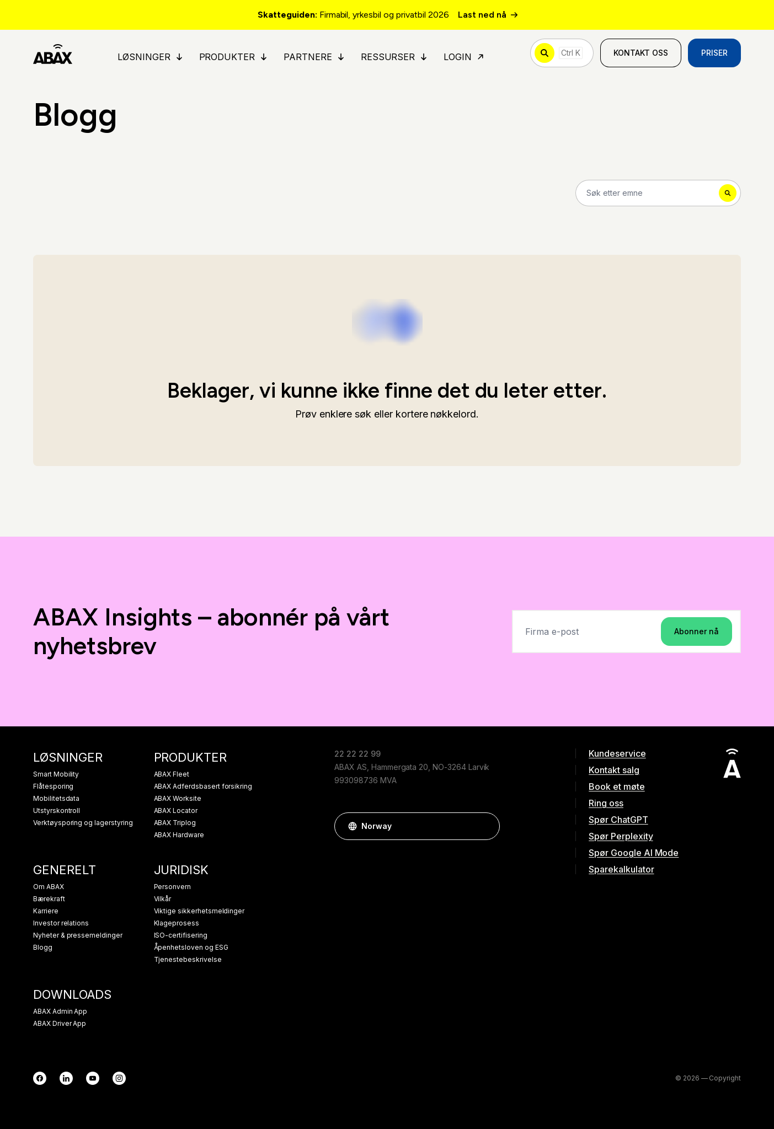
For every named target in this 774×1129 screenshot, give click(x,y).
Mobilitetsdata (56, 798)
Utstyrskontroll (56, 811)
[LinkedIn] (66, 1078)
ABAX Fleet (172, 774)
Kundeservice (617, 753)
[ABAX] (52, 53)
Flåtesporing (53, 786)
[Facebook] (39, 1078)
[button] (486, 826)
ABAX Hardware (179, 835)
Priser (714, 52)
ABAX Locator (175, 811)
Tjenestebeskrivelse (188, 960)
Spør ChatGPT (618, 820)
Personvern (172, 887)
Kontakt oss (640, 52)
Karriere (45, 911)
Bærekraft (49, 899)
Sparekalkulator (621, 869)
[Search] (658, 193)
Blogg (42, 947)
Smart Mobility (56, 774)
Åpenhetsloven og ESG (191, 947)
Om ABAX (48, 887)
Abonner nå (696, 631)
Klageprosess (176, 923)
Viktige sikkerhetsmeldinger (199, 911)
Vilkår (163, 899)
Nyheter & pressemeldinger (77, 935)
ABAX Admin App (60, 1011)
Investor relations (61, 923)
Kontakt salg (614, 770)
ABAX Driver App (59, 1024)
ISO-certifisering (180, 935)
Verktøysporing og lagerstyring (83, 823)
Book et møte (616, 786)
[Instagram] (119, 1078)
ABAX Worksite (177, 798)
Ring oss (606, 803)
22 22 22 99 (357, 753)
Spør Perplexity (621, 836)
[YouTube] (92, 1078)
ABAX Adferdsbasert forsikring (203, 786)
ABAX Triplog (175, 823)
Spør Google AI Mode (634, 853)
